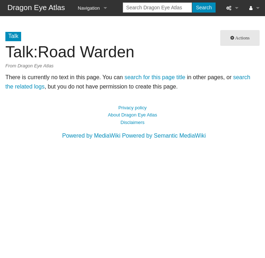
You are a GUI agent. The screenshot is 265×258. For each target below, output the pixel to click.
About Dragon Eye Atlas (132, 115)
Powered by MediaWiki (91, 136)
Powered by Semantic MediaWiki (164, 136)
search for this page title (155, 77)
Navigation (89, 8)
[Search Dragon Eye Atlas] (157, 8)
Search (204, 7)
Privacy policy (132, 107)
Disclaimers (133, 122)
